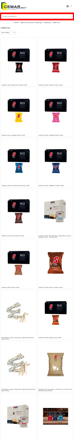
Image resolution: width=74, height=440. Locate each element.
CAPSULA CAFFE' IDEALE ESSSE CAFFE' (50, 337)
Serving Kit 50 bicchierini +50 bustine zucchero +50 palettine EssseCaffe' (55, 389)
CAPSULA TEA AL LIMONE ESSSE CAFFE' (13, 135)
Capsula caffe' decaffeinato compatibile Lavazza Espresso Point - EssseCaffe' (54, 236)
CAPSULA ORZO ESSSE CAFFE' (10, 287)
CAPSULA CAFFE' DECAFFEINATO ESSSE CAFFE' (15, 185)
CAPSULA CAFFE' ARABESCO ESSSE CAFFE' (51, 185)
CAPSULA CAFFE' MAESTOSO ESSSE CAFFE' (14, 85)
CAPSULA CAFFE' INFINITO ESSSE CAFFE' (50, 85)
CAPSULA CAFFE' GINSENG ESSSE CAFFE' (50, 135)
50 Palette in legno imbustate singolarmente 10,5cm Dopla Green (18, 389)
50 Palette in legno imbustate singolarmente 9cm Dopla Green (17, 338)
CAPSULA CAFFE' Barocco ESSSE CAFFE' (50, 287)
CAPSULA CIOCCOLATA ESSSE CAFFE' (12, 236)
